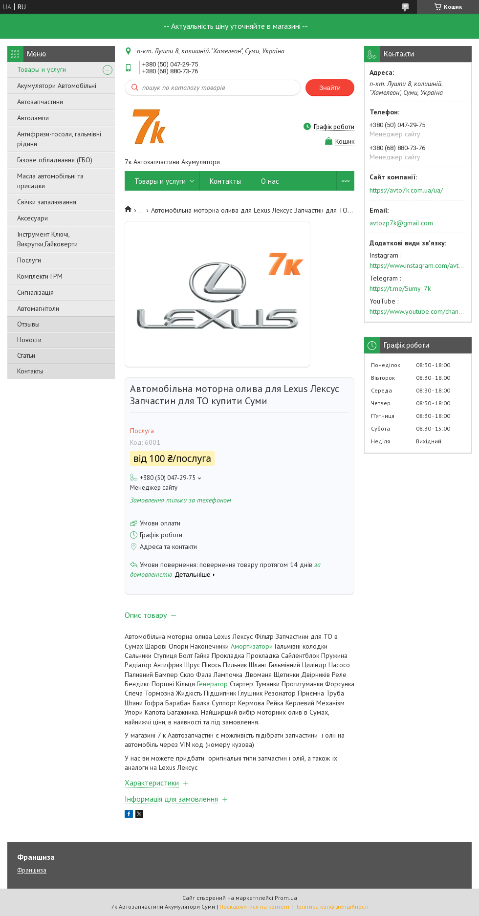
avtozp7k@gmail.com (401, 222)
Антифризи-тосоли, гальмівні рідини (59, 139)
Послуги (29, 260)
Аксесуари (32, 218)
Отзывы (28, 324)
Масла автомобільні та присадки (50, 181)
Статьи (26, 355)
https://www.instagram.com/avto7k (418, 265)
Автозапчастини (40, 101)
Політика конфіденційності (331, 906)
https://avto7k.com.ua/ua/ (406, 190)
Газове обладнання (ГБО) (54, 159)
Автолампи (33, 117)
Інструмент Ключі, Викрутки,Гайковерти (47, 239)
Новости (29, 339)
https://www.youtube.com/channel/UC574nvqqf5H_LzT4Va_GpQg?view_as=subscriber (418, 311)
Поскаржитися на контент (254, 906)
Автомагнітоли (38, 308)
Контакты (30, 371)
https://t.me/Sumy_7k (400, 288)
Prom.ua (286, 897)
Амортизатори (252, 646)
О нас (270, 181)
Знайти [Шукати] (330, 87)
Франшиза (31, 870)
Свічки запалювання (46, 201)
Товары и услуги (41, 69)
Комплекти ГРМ (40, 276)
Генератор (212, 683)
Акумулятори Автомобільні (56, 85)
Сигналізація (35, 292)
